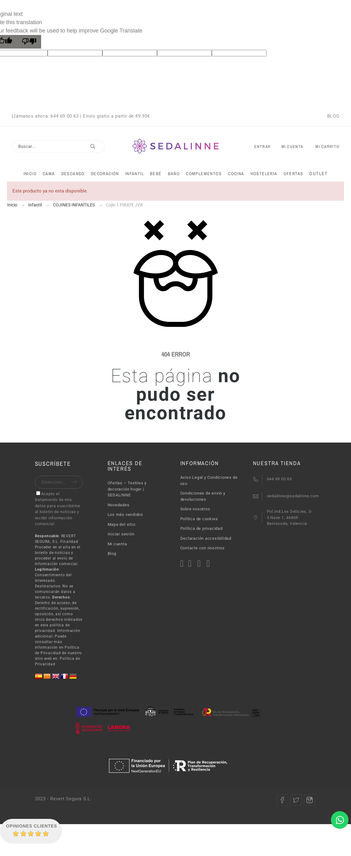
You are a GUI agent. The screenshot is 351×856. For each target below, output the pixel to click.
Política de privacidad (201, 528)
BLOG (333, 116)
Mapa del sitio (121, 524)
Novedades (119, 505)
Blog (112, 553)
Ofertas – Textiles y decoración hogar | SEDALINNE (127, 489)
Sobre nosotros (195, 509)
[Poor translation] (29, 42)
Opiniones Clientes (31, 826)
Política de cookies (199, 519)
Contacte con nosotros (202, 548)
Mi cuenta (117, 544)
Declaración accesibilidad (206, 538)
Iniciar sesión (121, 534)
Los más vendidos (125, 514)
